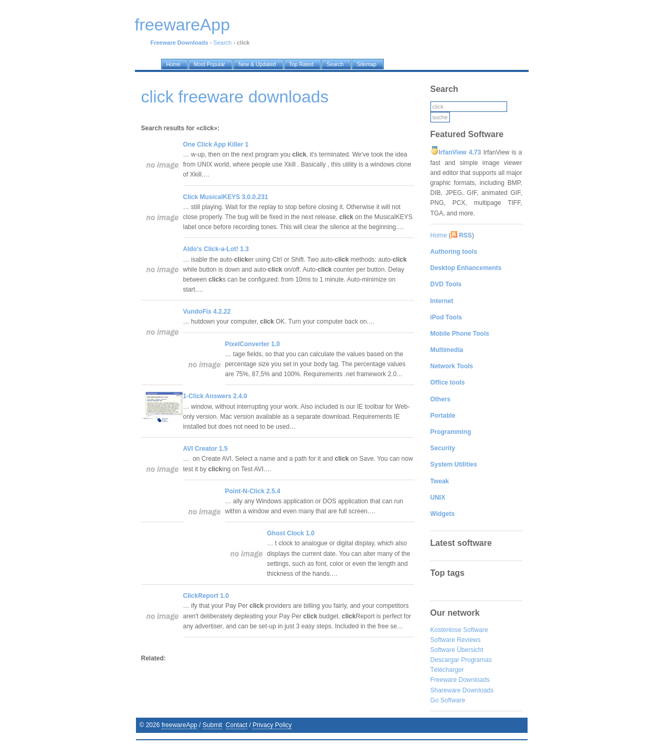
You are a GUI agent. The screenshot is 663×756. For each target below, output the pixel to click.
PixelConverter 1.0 (252, 344)
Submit (212, 725)
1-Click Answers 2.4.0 (215, 396)
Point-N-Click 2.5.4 (252, 491)
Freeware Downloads (460, 679)
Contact (236, 725)
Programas (476, 660)
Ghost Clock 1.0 (291, 533)
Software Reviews (455, 640)
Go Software (448, 700)
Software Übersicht (456, 650)
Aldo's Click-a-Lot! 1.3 (216, 249)
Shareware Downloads (462, 690)
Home (438, 235)
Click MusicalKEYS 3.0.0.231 (225, 197)
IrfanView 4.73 (460, 152)
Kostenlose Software (459, 630)
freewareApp (179, 725)
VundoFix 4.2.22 (207, 311)
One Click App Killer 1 (216, 144)
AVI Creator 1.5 (205, 448)
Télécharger (447, 670)
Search (222, 42)
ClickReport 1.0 (206, 595)
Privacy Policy (272, 725)
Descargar (444, 660)
